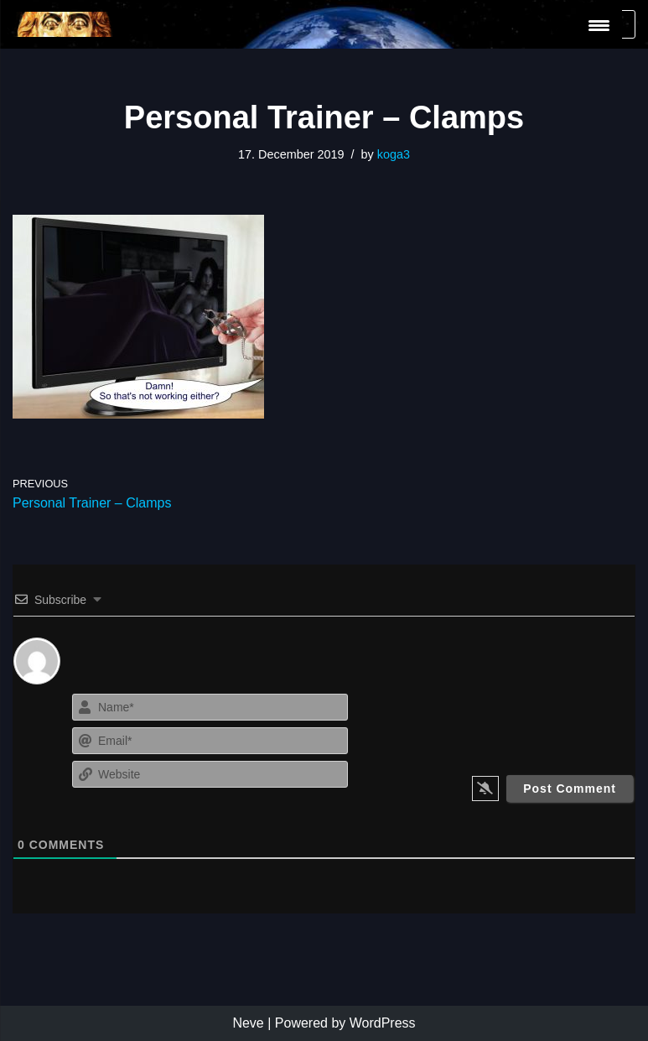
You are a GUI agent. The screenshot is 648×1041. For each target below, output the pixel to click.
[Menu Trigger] (599, 26)
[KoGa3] (63, 24)
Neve (247, 1023)
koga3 (393, 154)
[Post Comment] (569, 788)
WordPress (383, 1023)
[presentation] (533, 722)
